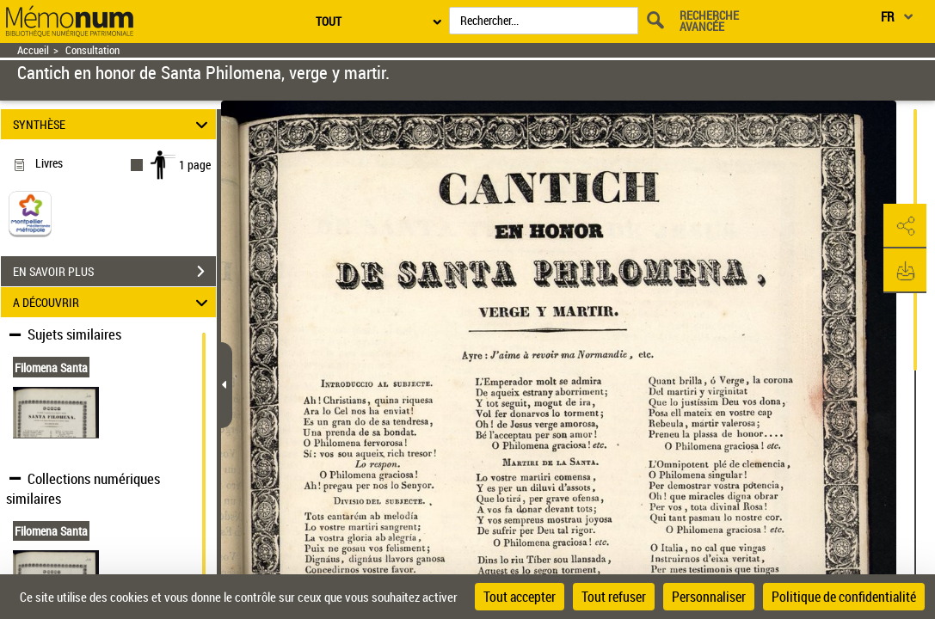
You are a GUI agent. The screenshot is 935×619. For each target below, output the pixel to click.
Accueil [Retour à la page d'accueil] (33, 50)
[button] (904, 226)
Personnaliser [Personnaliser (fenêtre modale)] (709, 596)
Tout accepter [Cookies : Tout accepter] (519, 596)
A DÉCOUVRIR (112, 302)
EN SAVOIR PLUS (114, 272)
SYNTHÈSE (112, 124)
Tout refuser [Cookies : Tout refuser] (613, 596)
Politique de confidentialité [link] (844, 596)
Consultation (92, 50)
